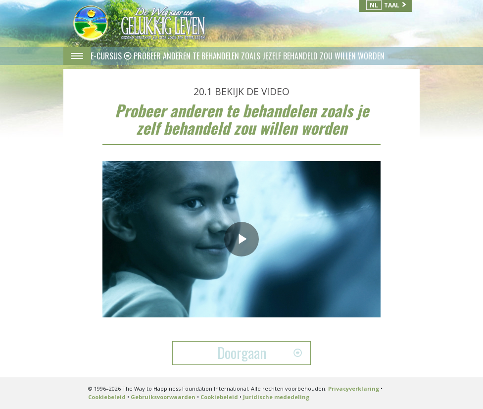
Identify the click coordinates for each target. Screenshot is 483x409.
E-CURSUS (107, 56)
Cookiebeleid (107, 397)
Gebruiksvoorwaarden (163, 397)
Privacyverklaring (353, 388)
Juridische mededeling (276, 397)
